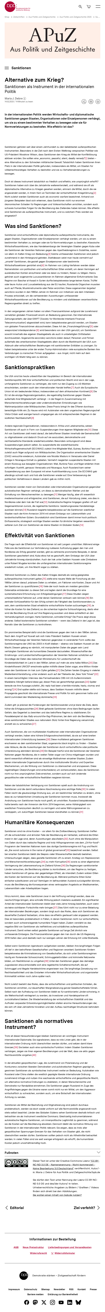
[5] (91, 326)
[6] (37, 330)
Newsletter (59, 1289)
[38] (46, 961)
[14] (81, 525)
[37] (55, 907)
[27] (34, 723)
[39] (16, 1047)
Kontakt (82, 1289)
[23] (87, 681)
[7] (72, 387)
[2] (94, 192)
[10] (89, 429)
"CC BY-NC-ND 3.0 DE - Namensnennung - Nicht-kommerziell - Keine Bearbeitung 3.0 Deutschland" (66, 1164)
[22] (96, 674)
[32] (66, 838)
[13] (24, 509)
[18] (87, 597)
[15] (44, 578)
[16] (41, 586)
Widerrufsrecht (38, 1253)
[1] (86, 158)
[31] (81, 811)
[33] (68, 850)
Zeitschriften (18, 17)
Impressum (14, 1289)
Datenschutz (30, 1289)
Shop (7, 17)
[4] (43, 265)
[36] (63, 865)
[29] (42, 750)
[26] (36, 708)
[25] (55, 697)
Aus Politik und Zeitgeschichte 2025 (75, 17)
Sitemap (45, 1289)
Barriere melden (35, 1294)
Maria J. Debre (15, 98)
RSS (71, 1289)
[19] (89, 605)
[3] (49, 253)
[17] (64, 593)
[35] (68, 861)
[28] (48, 739)
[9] (32, 417)
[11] (55, 494)
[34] (43, 861)
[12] (45, 502)
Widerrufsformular (63, 1253)
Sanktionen (21, 68)
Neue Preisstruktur (33, 1247)
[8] (91, 391)
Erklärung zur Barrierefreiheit (63, 1294)
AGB (16, 1247)
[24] (15, 689)
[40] (34, 1055)
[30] (83, 789)
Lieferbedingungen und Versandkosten (69, 1247)
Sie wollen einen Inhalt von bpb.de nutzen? (57, 1195)
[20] (91, 662)
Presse (93, 1289)
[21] (58, 670)
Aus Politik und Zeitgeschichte (42, 17)
